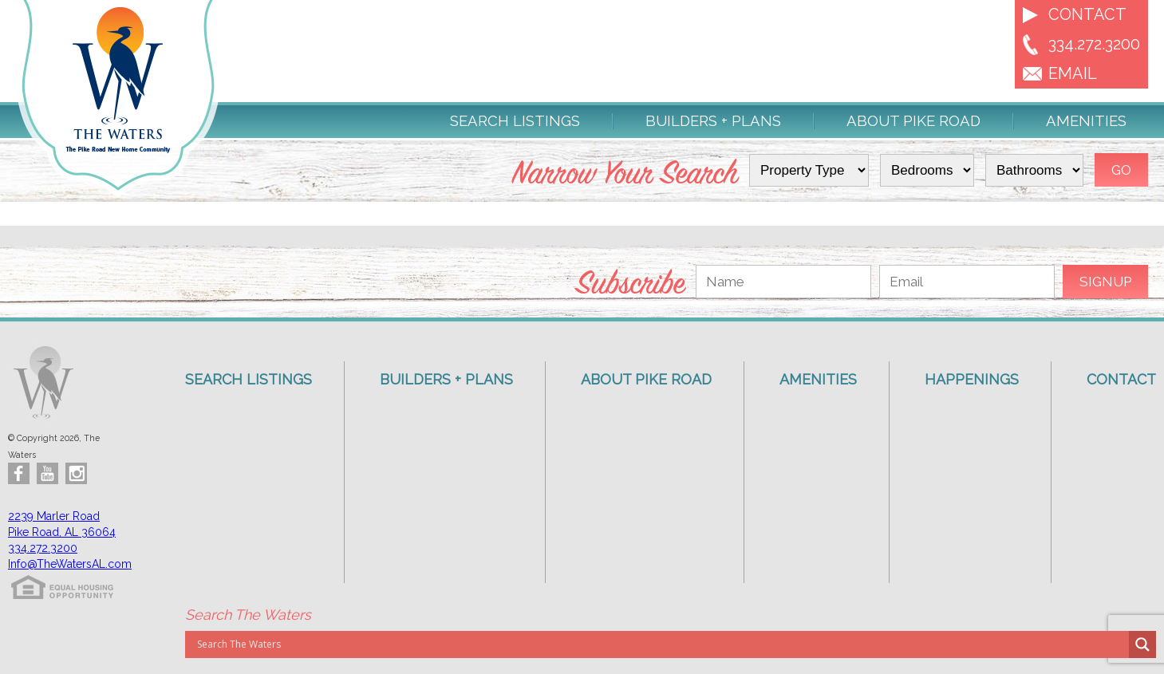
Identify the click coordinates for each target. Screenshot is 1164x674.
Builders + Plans (713, 121)
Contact (1087, 14)
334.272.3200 (1094, 43)
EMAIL (1072, 73)
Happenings (972, 379)
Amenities (1086, 121)
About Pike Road (913, 121)
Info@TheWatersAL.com (70, 564)
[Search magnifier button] (1142, 644)
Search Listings (515, 121)
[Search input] (661, 644)
